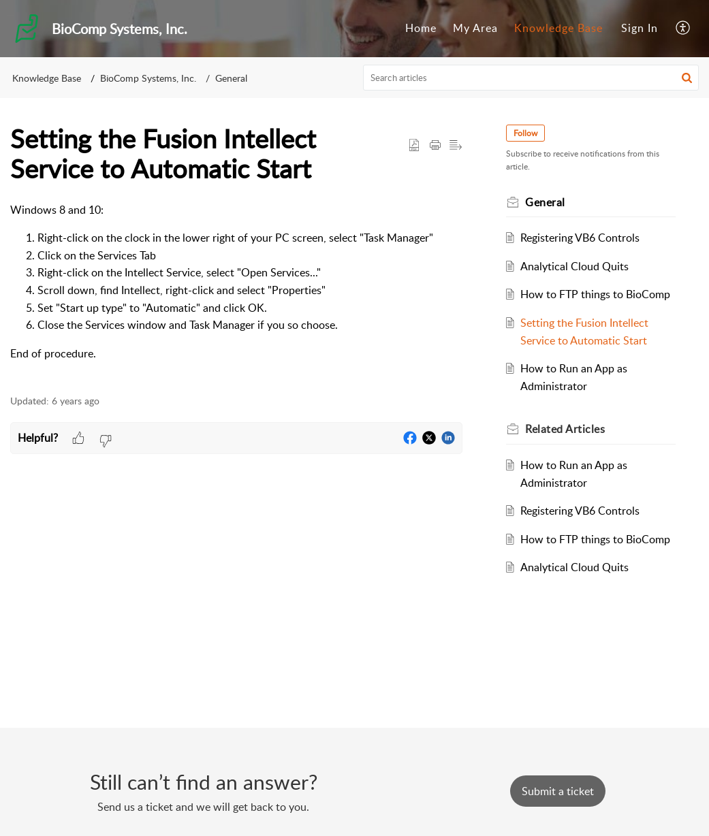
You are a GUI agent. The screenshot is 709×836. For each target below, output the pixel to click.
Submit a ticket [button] (558, 791)
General (231, 77)
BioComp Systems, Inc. (148, 77)
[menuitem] (420, 28)
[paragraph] (236, 291)
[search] (531, 78)
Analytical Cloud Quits (574, 266)
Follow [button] (525, 133)
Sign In (639, 27)
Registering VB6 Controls (580, 237)
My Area (475, 27)
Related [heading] (565, 428)
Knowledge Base (558, 27)
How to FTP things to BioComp (595, 294)
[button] (683, 28)
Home (421, 27)
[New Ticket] (557, 791)
